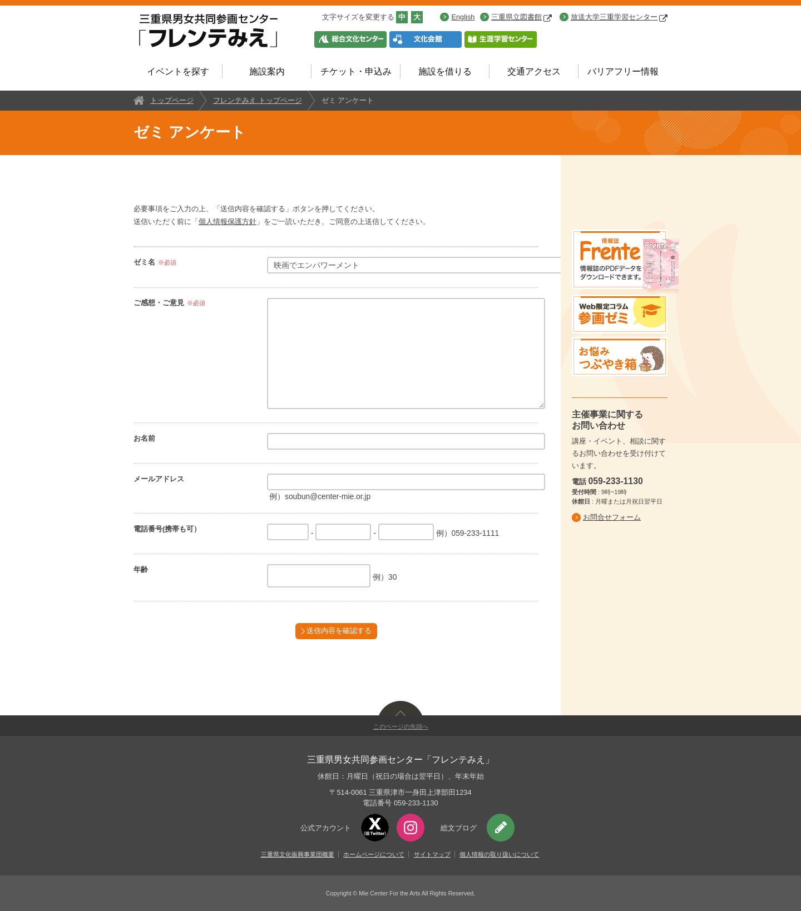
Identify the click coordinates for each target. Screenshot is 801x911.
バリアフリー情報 (623, 71)
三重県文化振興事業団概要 (297, 854)
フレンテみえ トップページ (257, 100)
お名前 (144, 438)
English (462, 17)
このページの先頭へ (400, 726)
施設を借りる (445, 71)
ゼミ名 (144, 262)
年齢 (141, 569)
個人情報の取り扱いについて (499, 854)
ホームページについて (373, 854)
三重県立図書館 (521, 17)
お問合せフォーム (612, 517)
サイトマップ (432, 854)
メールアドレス (159, 479)
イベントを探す (178, 71)
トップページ (172, 100)
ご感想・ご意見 (159, 302)
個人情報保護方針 (227, 221)
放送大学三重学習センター (619, 17)
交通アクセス (534, 71)
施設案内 (267, 71)
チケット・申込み (356, 71)
